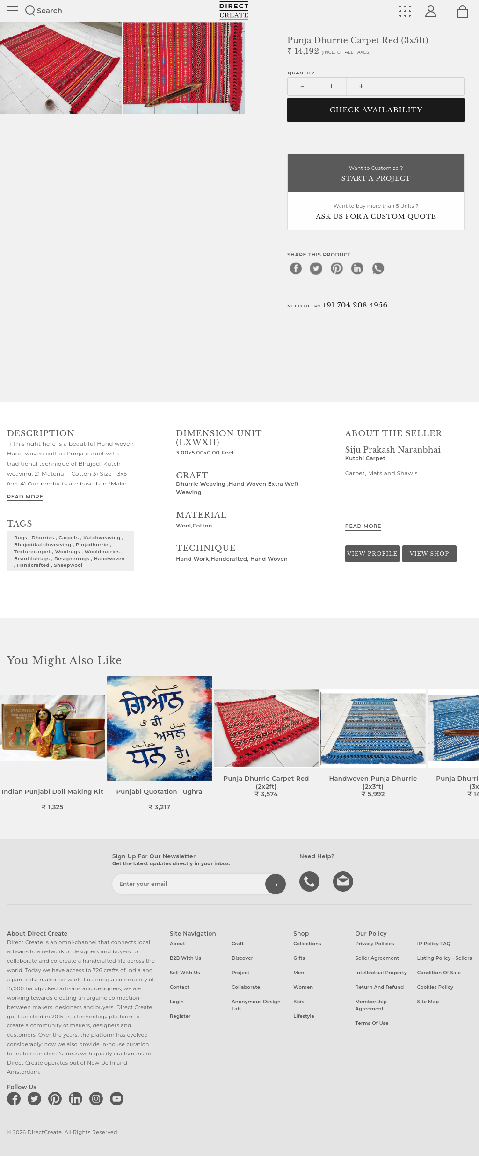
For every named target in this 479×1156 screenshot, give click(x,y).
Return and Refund (380, 987)
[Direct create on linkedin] (77, 1098)
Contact (179, 987)
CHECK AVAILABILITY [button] (376, 110)
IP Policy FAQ (434, 944)
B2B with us (185, 958)
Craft (238, 944)
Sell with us (185, 973)
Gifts (299, 958)
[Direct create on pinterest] (56, 1098)
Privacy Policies (375, 944)
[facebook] (295, 268)
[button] (468, 743)
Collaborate (246, 987)
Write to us (344, 881)
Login (177, 1002)
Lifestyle (303, 1016)
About (177, 944)
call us (310, 881)
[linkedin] (357, 268)
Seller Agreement (377, 958)
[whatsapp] (378, 268)
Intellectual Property (381, 973)
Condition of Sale (439, 973)
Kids (298, 1002)
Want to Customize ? (376, 174)
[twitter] (316, 268)
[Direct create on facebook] (15, 1098)
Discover (242, 958)
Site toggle (12, 10)
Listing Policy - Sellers (444, 958)
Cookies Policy (435, 987)
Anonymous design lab (256, 1005)
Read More (25, 496)
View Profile (372, 553)
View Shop (429, 553)
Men (298, 973)
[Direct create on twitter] (36, 1098)
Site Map (428, 1002)
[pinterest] (336, 268)
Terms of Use (372, 1023)
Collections (307, 944)
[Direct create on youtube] (118, 1098)
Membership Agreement (371, 1005)
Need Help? (337, 305)
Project (240, 973)
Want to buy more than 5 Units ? (376, 212)
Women (303, 987)
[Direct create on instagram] (97, 1098)
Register (180, 1016)
